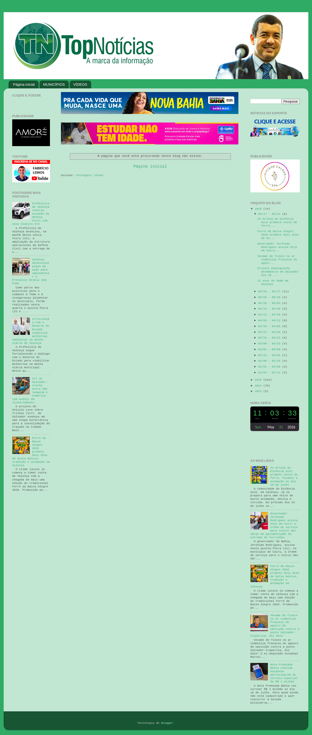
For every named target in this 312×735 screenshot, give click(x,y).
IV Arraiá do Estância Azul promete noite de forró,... (277, 222)
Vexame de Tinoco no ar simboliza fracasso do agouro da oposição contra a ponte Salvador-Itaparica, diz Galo (274, 626)
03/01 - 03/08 (270, 349)
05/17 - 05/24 (270, 214)
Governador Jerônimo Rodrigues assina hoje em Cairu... (277, 247)
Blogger (167, 723)
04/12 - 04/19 (270, 314)
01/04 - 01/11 (270, 372)
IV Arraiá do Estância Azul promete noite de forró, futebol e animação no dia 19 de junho (284, 476)
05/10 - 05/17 (270, 291)
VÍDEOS (80, 84)
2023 (259, 391)
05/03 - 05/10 (270, 297)
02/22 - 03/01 (270, 355)
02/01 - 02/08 (270, 366)
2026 (259, 209)
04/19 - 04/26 (270, 309)
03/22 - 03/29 (270, 332)
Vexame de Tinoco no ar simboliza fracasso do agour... (277, 259)
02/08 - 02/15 (270, 361)
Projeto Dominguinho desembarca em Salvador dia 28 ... (278, 272)
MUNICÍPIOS (54, 84)
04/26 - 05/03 (270, 303)
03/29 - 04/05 (270, 326)
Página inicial (24, 84)
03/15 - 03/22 (270, 337)
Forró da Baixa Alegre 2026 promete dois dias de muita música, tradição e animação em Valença (274, 576)
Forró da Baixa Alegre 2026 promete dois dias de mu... (278, 235)
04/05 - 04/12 (270, 320)
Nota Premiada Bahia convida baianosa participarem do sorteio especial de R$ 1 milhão (284, 673)
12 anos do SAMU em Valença (272, 282)
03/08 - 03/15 (270, 343)
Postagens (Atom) (90, 175)
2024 (259, 385)
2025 (259, 380)
